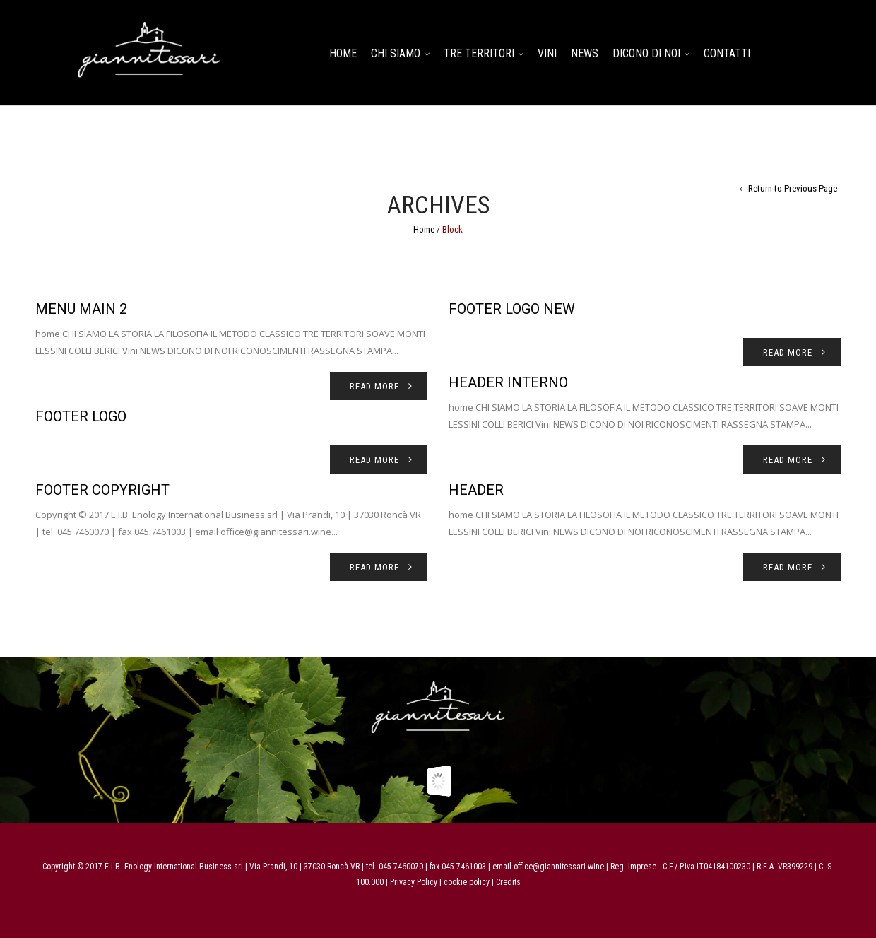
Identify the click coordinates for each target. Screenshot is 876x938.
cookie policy (466, 882)
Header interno (508, 382)
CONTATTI (727, 53)
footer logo (80, 416)
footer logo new (512, 308)
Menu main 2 (81, 308)
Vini (547, 53)
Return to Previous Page (792, 188)
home (343, 53)
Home (423, 229)
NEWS (584, 53)
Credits (508, 882)
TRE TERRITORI (479, 53)
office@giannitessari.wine (559, 867)
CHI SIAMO (395, 53)
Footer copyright (102, 489)
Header (476, 489)
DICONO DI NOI (646, 53)
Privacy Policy (413, 882)
